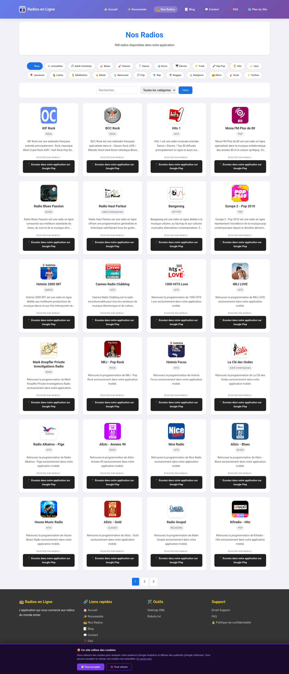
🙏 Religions (196, 75)
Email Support (221, 610)
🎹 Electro (181, 66)
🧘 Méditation (79, 75)
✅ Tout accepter (90, 667)
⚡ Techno (253, 75)
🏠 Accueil (110, 9)
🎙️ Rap (157, 75)
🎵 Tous (34, 66)
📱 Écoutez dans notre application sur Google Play (48, 166)
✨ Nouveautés (137, 9)
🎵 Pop (141, 75)
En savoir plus (144, 658)
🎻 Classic (124, 66)
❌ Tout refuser (119, 667)
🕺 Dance (143, 66)
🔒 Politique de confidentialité (231, 622)
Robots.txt (154, 616)
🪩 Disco (162, 66)
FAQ (214, 616)
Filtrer (185, 90)
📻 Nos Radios (165, 9)
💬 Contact (212, 9)
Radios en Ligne (41, 9)
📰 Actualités (55, 66)
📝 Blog (190, 9)
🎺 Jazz (254, 66)
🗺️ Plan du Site (257, 9)
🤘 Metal (100, 75)
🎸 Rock (234, 75)
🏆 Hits (237, 66)
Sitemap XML (156, 610)
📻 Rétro (217, 75)
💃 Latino (58, 75)
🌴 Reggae (175, 75)
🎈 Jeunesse (37, 75)
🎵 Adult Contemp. (81, 66)
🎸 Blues (105, 66)
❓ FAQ (233, 9)
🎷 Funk (199, 66)
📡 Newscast (121, 75)
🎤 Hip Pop (219, 66)
